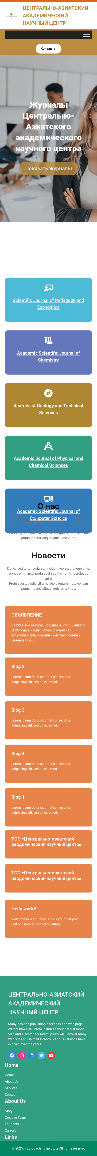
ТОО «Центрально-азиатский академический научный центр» (46, 850)
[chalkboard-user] (48, 363)
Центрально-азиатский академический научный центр (55, 15)
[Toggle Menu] (86, 35)
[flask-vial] (48, 415)
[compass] (48, 468)
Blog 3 (18, 721)
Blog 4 (18, 764)
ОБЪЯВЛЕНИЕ (26, 629)
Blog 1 (18, 808)
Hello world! (23, 920)
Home (9, 1135)
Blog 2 (18, 677)
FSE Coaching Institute (41, 1148)
